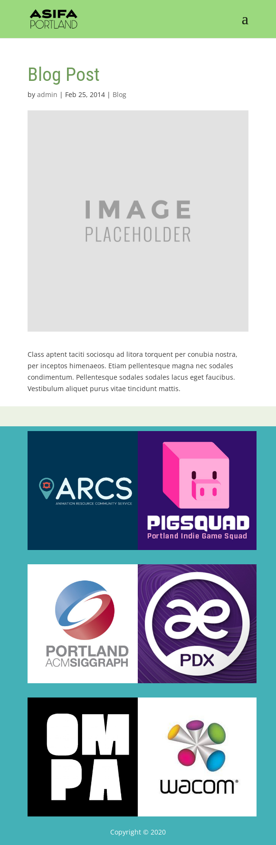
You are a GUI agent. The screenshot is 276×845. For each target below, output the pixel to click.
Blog (119, 94)
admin (47, 94)
